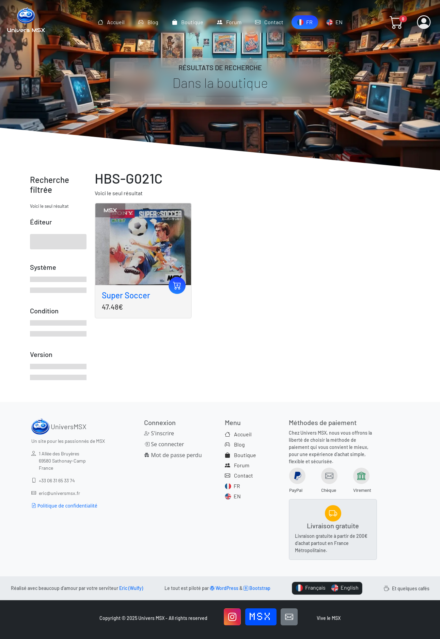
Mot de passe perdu (172, 455)
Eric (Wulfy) (131, 588)
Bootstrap (256, 588)
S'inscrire (159, 433)
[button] (396, 22)
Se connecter (164, 444)
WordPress (224, 588)
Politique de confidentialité (64, 505)
